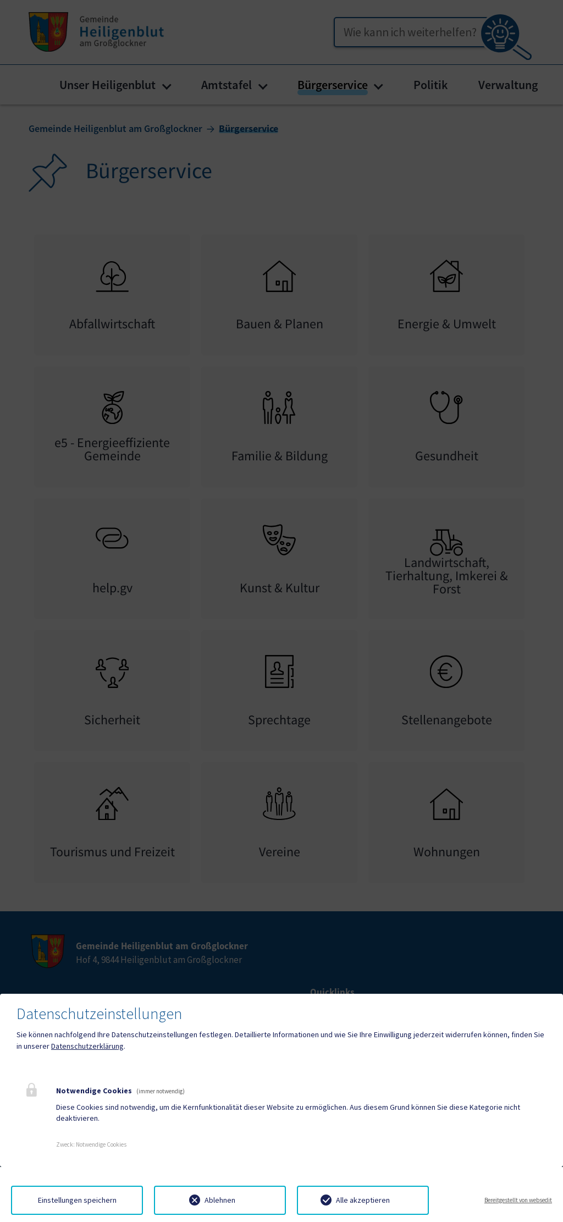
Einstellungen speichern (77, 1200)
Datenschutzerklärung (87, 1046)
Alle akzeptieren (363, 1200)
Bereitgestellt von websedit (518, 1200)
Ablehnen (220, 1200)
